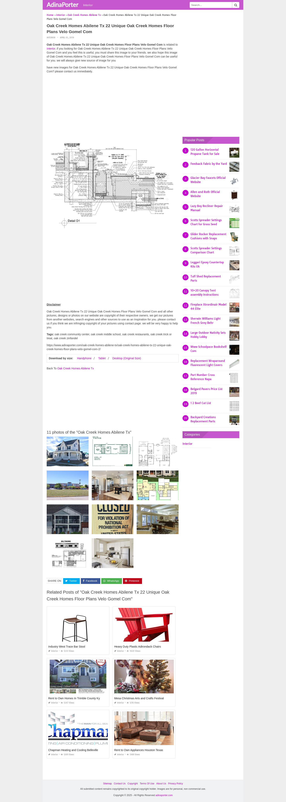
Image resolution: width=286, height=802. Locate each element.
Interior (88, 5)
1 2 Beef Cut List (200, 403)
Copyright (133, 783)
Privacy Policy (175, 783)
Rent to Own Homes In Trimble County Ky (74, 698)
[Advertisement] (113, 104)
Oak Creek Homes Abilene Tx (75, 368)
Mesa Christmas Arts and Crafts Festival (139, 698)
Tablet (101, 358)
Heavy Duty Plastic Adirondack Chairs (137, 646)
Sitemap (107, 783)
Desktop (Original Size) (126, 358)
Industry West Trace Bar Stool (66, 646)
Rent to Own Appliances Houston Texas (138, 750)
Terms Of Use (147, 783)
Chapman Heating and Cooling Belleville (73, 750)
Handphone (84, 358)
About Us (161, 783)
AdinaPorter (62, 4)
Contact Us (120, 783)
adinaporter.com (164, 795)
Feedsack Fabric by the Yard (208, 164)
